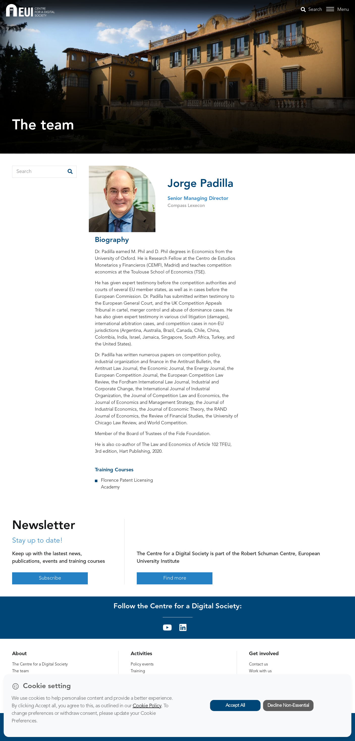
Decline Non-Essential (288, 705)
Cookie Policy (147, 706)
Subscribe (50, 578)
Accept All (235, 705)
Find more (174, 578)
